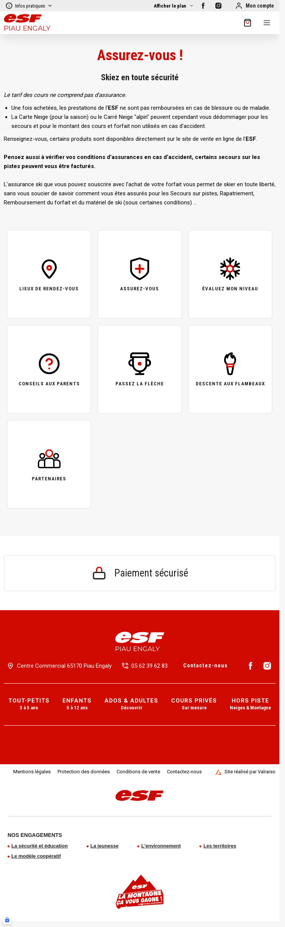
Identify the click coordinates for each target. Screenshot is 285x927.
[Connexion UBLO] (7, 920)
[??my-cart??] (247, 22)
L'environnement (161, 846)
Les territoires (219, 846)
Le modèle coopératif (36, 856)
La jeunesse (104, 846)
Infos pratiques (29, 5)
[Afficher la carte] (174, 6)
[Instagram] (218, 5)
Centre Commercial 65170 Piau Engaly (64, 665)
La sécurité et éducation (39, 846)
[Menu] (267, 22)
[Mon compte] (255, 5)
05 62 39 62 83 (149, 665)
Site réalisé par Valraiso (245, 772)
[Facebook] (203, 5)
